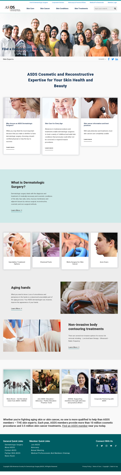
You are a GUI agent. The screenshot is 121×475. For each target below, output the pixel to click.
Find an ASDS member (75, 429)
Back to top (114, 470)
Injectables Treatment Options (17, 264)
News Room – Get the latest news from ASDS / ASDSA (17, 402)
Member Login (112, 2)
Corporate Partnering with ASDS (104, 401)
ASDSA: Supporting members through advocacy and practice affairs (75, 403)
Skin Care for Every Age (54, 124)
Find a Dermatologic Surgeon (39, 2)
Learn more (10, 148)
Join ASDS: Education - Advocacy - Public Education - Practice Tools (46, 402)
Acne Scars (104, 263)
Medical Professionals (97, 2)
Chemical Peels (46, 263)
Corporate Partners (58, 2)
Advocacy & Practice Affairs (77, 2)
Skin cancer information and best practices (97, 125)
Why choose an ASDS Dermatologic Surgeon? (20, 125)
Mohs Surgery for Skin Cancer (75, 264)
